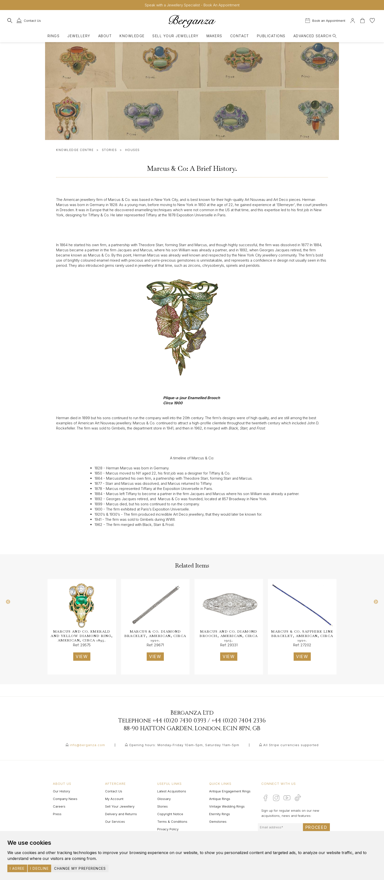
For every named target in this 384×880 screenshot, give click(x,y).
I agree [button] (17, 868)
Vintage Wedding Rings (227, 806)
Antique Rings (219, 799)
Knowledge (132, 36)
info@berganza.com (87, 745)
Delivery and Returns (121, 814)
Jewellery (78, 36)
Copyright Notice (170, 814)
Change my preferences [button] (80, 868)
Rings (54, 36)
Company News (65, 799)
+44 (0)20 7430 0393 (179, 721)
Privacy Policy (168, 829)
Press (57, 814)
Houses (132, 150)
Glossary (164, 799)
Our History (61, 791)
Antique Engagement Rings (230, 791)
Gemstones (218, 821)
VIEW (82, 656)
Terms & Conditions (172, 821)
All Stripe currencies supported (291, 745)
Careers (59, 806)
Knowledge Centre (75, 150)
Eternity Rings (219, 814)
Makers (214, 36)
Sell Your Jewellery (175, 36)
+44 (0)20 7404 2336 (239, 721)
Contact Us (113, 791)
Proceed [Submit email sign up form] (316, 827)
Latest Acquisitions (171, 791)
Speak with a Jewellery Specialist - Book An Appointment (192, 5)
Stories (109, 150)
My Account (114, 799)
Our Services (115, 821)
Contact (239, 36)
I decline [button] (39, 868)
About (105, 36)
